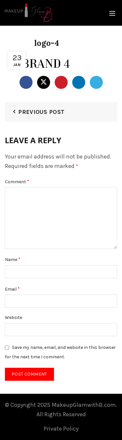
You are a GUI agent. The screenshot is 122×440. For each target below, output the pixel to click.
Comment (17, 181)
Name (12, 259)
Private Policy (61, 428)
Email (12, 289)
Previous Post (41, 112)
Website (13, 317)
